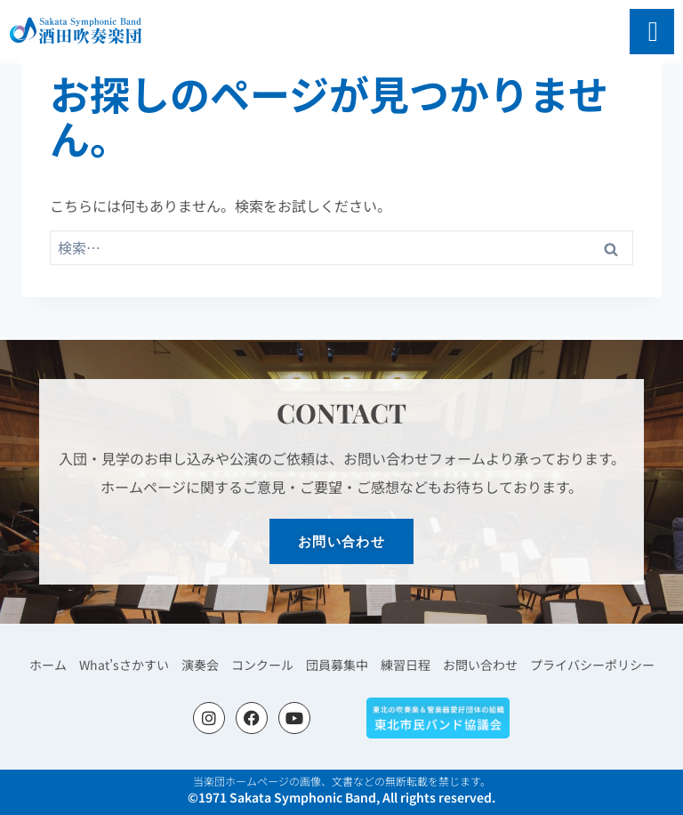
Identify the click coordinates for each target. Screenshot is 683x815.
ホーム (66, 664)
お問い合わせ (472, 664)
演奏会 (208, 664)
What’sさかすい (137, 664)
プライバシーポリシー (577, 664)
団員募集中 (337, 664)
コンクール (267, 664)
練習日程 (402, 664)
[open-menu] (654, 31)
